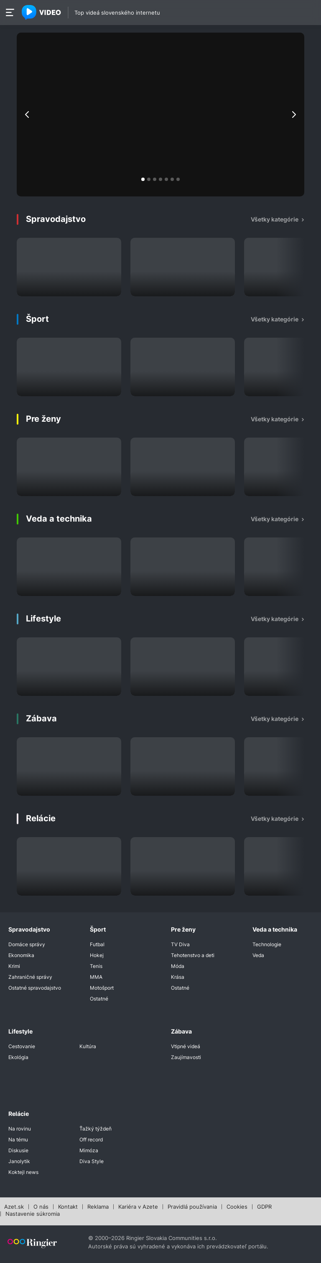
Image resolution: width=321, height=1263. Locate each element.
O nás (40, 1207)
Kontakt (68, 1207)
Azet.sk (14, 1207)
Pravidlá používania (192, 1207)
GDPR (264, 1207)
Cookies (237, 1207)
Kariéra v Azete (138, 1207)
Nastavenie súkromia (32, 1214)
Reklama (98, 1207)
